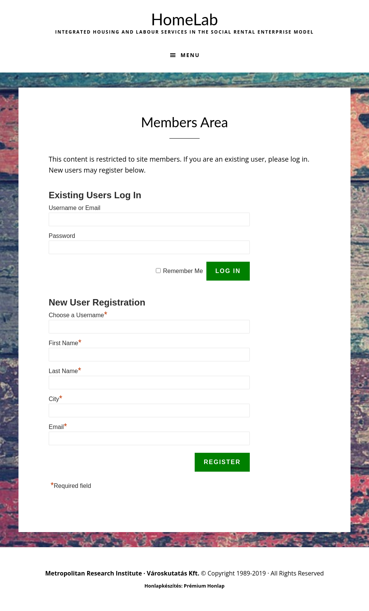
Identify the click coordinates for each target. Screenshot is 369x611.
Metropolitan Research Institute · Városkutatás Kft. (122, 573)
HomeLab (184, 19)
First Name (65, 343)
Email (58, 427)
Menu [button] (190, 55)
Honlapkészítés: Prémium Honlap (184, 585)
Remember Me (183, 271)
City (55, 399)
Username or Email (74, 208)
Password (62, 236)
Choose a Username (78, 315)
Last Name (65, 371)
